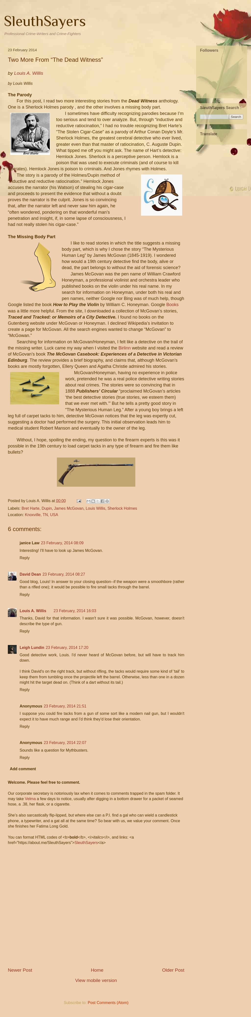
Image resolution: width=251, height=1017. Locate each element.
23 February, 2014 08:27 (63, 574)
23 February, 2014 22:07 (65, 743)
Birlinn (124, 348)
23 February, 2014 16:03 (75, 611)
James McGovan (69, 508)
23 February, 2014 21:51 (65, 706)
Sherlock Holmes (122, 508)
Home (97, 970)
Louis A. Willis (33, 611)
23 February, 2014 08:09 (62, 543)
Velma (30, 799)
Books (172, 304)
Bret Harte (30, 508)
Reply (25, 558)
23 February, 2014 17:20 (67, 647)
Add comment (23, 769)
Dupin (47, 508)
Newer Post (20, 970)
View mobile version (96, 980)
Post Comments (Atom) (108, 1003)
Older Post (173, 970)
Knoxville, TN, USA (41, 515)
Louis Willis (95, 508)
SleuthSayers (45, 21)
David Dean (30, 574)
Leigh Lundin (32, 647)
